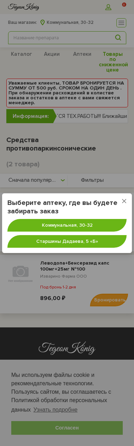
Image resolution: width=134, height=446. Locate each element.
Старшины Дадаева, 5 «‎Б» (67, 241)
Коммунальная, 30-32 (67, 225)
